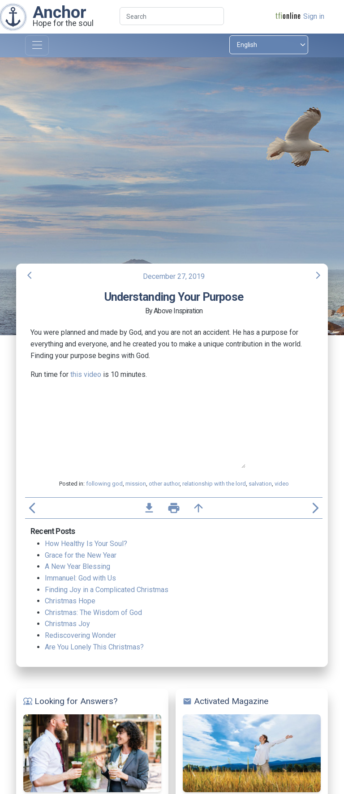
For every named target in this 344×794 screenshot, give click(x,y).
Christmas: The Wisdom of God (93, 612)
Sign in (313, 16)
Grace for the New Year (80, 555)
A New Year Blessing (77, 566)
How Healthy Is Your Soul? (86, 543)
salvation (260, 483)
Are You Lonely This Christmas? (94, 647)
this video (85, 374)
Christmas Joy (67, 623)
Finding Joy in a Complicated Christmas (106, 589)
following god (104, 483)
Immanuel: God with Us (80, 578)
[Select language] (268, 44)
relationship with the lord (214, 483)
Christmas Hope (70, 601)
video (282, 483)
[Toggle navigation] (37, 45)
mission (135, 483)
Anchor (59, 12)
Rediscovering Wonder (80, 635)
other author (164, 483)
